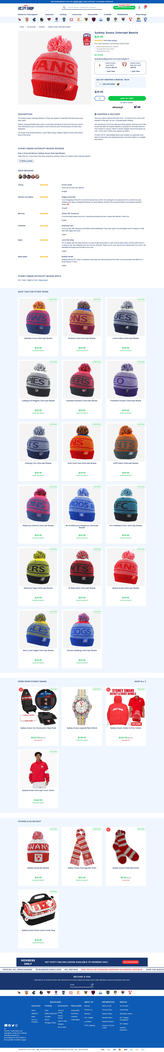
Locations (87, 1022)
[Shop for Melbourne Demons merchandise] (94, 20)
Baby (33, 1017)
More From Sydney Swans (32, 681)
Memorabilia (76, 1006)
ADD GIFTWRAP (110, 84)
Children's (34, 1014)
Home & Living (61, 1012)
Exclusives (124, 7)
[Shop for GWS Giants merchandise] (79, 20)
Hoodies (48, 1017)
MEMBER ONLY (124, 5)
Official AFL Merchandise (44, 969)
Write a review (26, 161)
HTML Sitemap (89, 1026)
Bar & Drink (62, 1028)
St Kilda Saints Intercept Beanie (82, 588)
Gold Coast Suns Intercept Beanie (82, 463)
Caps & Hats (62, 1021)
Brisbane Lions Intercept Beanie (81, 338)
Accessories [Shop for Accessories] (77, 14)
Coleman (74, 1017)
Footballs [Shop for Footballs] (107, 14)
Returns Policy (107, 1014)
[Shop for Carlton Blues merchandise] (34, 20)
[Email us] (5, 1026)
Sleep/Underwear (51, 1014)
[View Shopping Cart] (143, 7)
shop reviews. (112, 40)
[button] (126, 103)
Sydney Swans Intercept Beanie (59, 27)
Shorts (47, 1020)
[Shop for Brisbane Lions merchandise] (27, 20)
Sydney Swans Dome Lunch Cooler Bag (38, 930)
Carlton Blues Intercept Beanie (126, 338)
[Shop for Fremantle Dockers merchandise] (56, 20)
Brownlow (74, 1014)
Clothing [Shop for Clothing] (63, 14)
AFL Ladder (88, 1018)
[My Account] (138, 7)
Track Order (124, 1010)
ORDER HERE (77, 1)
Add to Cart (127, 98)
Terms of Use (106, 1006)
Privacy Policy (107, 1010)
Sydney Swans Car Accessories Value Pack (38, 728)
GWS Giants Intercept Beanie (125, 463)
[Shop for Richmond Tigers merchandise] (115, 20)
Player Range (141, 14)
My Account (124, 1006)
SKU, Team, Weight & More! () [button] (33, 280)
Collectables (75, 1020)
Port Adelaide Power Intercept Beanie (126, 525)
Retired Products (108, 1022)
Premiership (75, 1011)
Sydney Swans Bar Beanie (38, 868)
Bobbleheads (123, 14)
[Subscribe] (91, 985)
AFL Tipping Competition (124, 1019)
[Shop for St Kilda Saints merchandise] (123, 20)
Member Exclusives (123, 1029)
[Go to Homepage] (26, 7)
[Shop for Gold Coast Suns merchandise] (71, 20)
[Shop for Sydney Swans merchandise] (131, 20)
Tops (46, 1011)
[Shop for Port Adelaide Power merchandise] (108, 20)
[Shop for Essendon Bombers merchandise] (49, 20)
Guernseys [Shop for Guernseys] (49, 14)
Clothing (48, 1006)
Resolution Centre (126, 1014)
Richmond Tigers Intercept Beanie (38, 588)
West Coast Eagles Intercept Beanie (38, 650)
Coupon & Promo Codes (108, 1027)
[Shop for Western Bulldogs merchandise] (145, 20)
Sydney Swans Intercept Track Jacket (38, 790)
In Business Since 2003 (75, 969)
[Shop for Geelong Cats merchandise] (64, 20)
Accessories (31, 27)
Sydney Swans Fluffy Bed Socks (126, 868)
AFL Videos (124, 1024)
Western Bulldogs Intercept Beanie (82, 650)
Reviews (87, 1014)
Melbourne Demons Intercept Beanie (38, 525)
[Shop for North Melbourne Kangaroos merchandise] (101, 20)
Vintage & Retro (50, 1023)
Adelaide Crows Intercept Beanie (38, 338)
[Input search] (84, 7)
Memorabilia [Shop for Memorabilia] (93, 14)
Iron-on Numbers (34, 1021)
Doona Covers (60, 1017)
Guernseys (35, 1006)
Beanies (42, 27)
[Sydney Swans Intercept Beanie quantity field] (100, 98)
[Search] (64, 7)
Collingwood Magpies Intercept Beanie (38, 401)
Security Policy (107, 1018)
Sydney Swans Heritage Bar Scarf (82, 868)
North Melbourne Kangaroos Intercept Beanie (82, 526)
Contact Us (88, 1010)
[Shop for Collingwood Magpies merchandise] (42, 20)
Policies (87, 1006)
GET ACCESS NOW (131, 962)
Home (22, 27)
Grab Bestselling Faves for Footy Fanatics (112, 59)
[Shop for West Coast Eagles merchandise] (138, 20)
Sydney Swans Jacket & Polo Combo (125, 728)
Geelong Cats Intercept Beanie (38, 463)
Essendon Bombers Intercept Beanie (82, 401)
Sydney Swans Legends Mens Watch (82, 728)
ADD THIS (111, 71)
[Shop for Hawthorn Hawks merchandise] (86, 20)
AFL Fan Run (98, 969)
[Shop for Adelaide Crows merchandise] (19, 20)
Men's (33, 1011)
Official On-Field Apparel (27, 14)
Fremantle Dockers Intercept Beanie (125, 401)
